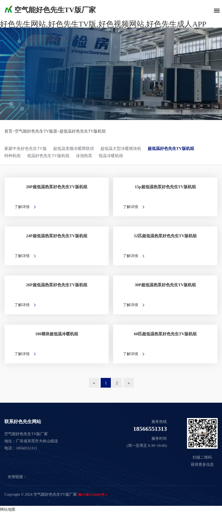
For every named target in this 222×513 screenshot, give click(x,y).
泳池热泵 (84, 155)
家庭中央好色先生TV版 (25, 148)
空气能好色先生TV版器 (36, 131)
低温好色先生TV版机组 (48, 155)
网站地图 (7, 509)
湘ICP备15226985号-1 (92, 494)
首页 (8, 131)
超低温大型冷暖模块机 (120, 148)
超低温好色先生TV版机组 (83, 131)
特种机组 (12, 155)
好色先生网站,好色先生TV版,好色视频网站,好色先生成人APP (103, 24)
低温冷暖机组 (111, 155)
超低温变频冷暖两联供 (73, 148)
